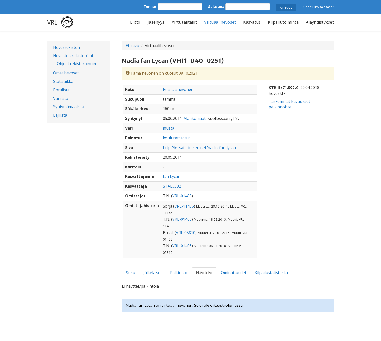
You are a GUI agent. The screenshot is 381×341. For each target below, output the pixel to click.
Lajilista (60, 115)
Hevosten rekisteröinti (73, 55)
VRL (52, 22)
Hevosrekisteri (66, 47)
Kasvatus (252, 22)
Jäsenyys (156, 22)
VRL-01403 (182, 196)
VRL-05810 (185, 232)
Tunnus (150, 6)
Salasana (216, 6)
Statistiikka (63, 81)
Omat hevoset (66, 73)
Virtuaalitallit (184, 22)
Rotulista (61, 90)
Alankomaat (195, 118)
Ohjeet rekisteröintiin (76, 63)
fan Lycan (171, 176)
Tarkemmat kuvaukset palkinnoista (289, 104)
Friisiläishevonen (178, 89)
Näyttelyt (204, 272)
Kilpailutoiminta (283, 22)
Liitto (135, 22)
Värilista (60, 98)
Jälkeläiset (152, 272)
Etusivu (132, 45)
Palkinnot (179, 272)
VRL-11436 (184, 206)
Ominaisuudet (233, 272)
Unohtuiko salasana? (318, 7)
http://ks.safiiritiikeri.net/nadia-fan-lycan (199, 147)
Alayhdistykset (320, 22)
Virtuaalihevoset (220, 22)
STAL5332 (172, 186)
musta (168, 128)
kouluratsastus (176, 137)
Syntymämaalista (68, 106)
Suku (130, 272)
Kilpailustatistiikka (271, 272)
